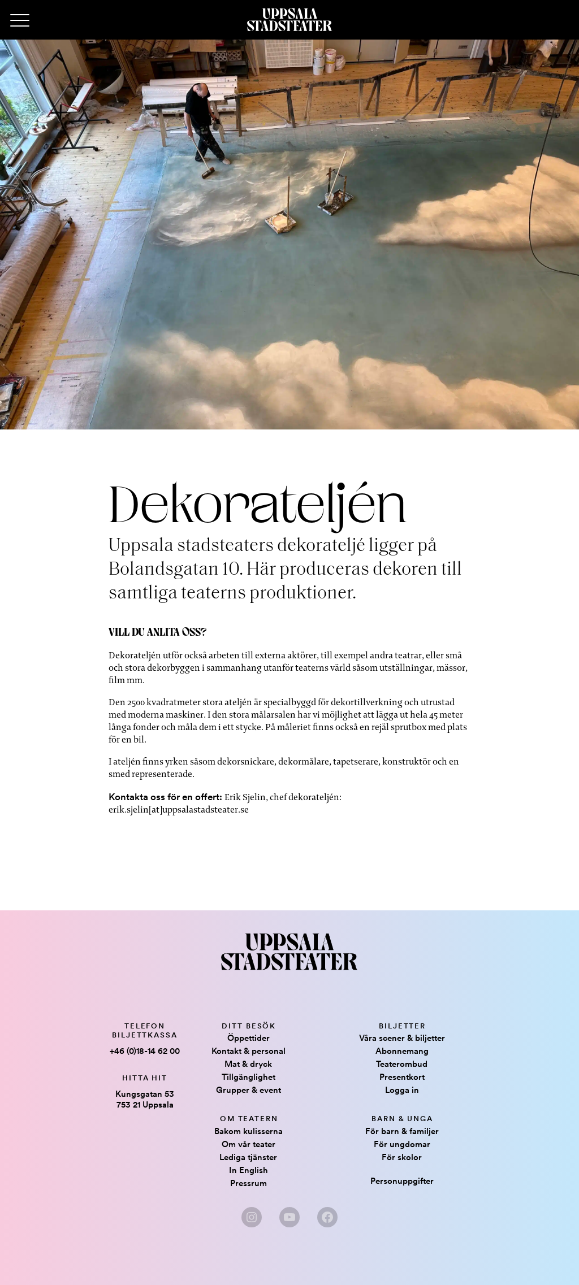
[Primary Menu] (20, 21)
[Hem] (289, 20)
